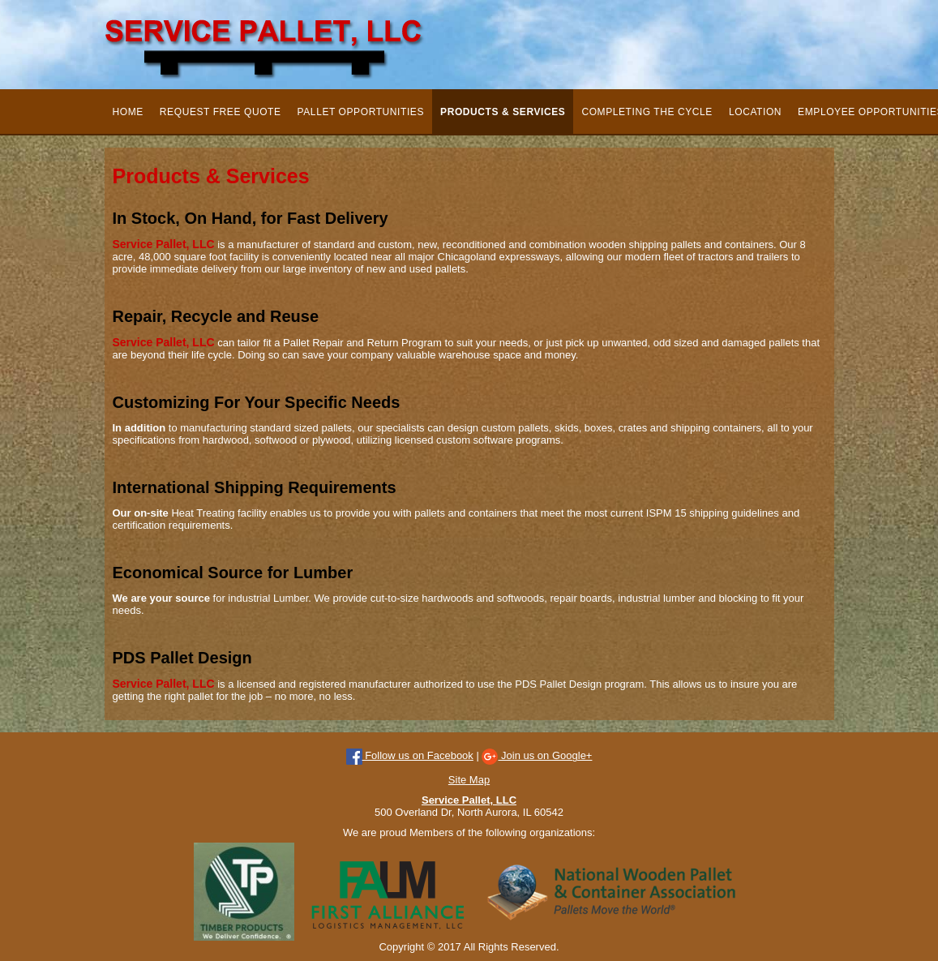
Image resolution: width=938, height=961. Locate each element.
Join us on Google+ (537, 755)
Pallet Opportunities (361, 112)
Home (128, 112)
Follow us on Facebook (409, 755)
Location (755, 112)
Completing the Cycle (647, 112)
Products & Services (502, 112)
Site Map (469, 780)
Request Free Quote (220, 112)
